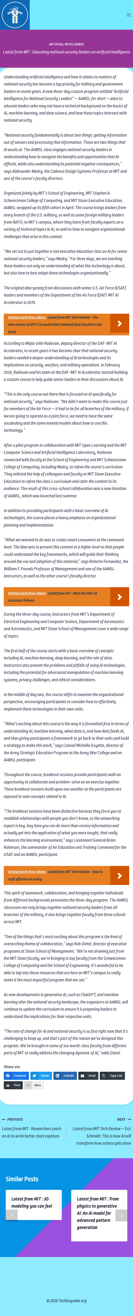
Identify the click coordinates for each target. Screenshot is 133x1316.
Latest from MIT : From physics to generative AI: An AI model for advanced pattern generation (98, 1213)
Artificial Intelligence (66, 44)
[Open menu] (128, 15)
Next (121, 1215)
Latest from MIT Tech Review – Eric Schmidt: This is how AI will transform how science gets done (101, 1131)
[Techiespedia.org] (15, 15)
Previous (12, 1215)
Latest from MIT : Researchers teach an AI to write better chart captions (32, 1127)
